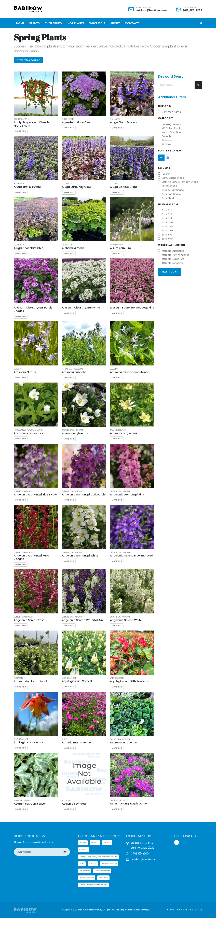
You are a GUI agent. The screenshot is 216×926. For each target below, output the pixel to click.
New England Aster (119, 800)
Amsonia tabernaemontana (129, 372)
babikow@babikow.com (151, 10)
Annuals (164, 136)
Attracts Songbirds (170, 263)
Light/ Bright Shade (171, 178)
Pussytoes (18, 678)
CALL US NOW (189, 7)
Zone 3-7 (165, 210)
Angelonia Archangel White (80, 555)
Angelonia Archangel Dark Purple (83, 494)
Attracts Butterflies (171, 251)
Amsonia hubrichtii (74, 372)
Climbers (83, 850)
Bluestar (18, 369)
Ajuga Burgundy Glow (76, 187)
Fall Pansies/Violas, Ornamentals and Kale (100, 857)
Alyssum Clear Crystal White (81, 307)
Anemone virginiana (123, 433)
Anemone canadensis (28, 433)
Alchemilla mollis (73, 248)
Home (20, 23)
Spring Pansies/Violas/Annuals (94, 893)
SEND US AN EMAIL (144, 7)
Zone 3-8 (165, 214)
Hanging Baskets (169, 124)
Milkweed (66, 800)
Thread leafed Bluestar (72, 369)
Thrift (64, 739)
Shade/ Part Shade (171, 190)
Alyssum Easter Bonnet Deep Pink (132, 307)
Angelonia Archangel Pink (127, 494)
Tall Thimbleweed (118, 430)
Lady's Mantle (68, 245)
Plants (34, 23)
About (115, 23)
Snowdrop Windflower (72, 430)
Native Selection (169, 132)
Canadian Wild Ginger (120, 739)
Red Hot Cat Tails (22, 119)
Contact (132, 23)
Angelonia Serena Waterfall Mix (82, 620)
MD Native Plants (169, 128)
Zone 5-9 (165, 234)
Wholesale (97, 23)
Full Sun (164, 173)
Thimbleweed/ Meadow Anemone (28, 430)
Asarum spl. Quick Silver (30, 803)
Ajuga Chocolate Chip (28, 248)
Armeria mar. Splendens (78, 742)
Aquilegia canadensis (28, 742)
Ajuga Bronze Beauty (28, 186)
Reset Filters (169, 271)
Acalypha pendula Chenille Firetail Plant (31, 124)
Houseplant (106, 871)
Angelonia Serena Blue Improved (131, 555)
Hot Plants (76, 23)
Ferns (82, 864)
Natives (164, 144)
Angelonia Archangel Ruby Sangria (31, 557)
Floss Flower (68, 119)
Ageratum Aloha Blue (76, 122)
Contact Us (196, 918)
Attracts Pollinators (171, 259)
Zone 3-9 (165, 218)
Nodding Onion (117, 245)
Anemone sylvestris (75, 433)
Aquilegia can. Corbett (77, 681)
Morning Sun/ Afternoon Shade (178, 182)
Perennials (166, 140)
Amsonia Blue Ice (25, 372)
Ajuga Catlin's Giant (123, 187)
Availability (53, 23)
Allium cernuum (120, 248)
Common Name (169, 112)
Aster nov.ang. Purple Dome (128, 803)
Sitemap (181, 918)
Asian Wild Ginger (22, 800)
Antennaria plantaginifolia (31, 681)
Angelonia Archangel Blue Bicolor (36, 494)
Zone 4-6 (165, 222)
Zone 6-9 (165, 238)
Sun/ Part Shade (169, 194)
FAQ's (169, 918)
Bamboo (109, 842)
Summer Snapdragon (24, 491)
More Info (20, 131)
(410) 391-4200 (192, 10)
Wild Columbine (69, 678)
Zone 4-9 (165, 230)
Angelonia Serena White (126, 620)
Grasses (94, 864)
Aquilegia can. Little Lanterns (129, 681)
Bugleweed (115, 119)
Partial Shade (167, 186)
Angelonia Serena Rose (29, 620)
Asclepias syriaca (74, 803)
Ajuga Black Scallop (123, 122)
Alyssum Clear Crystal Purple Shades (33, 309)
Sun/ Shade (166, 198)
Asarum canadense (123, 742)
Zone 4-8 (165, 226)
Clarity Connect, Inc (143, 918)
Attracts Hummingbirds (173, 255)
